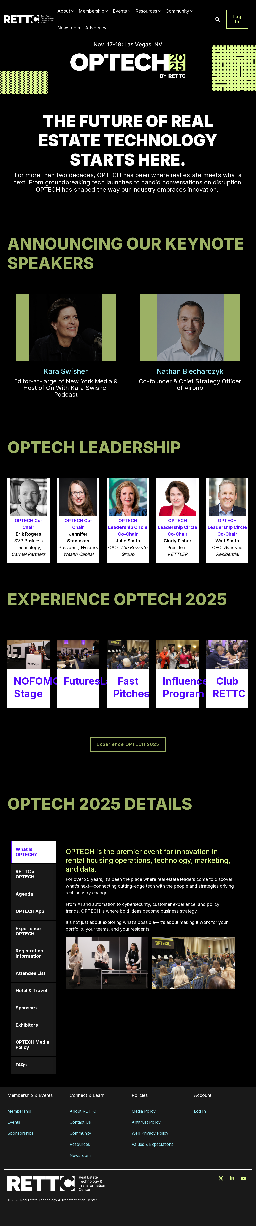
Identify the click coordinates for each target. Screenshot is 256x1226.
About (66, 11)
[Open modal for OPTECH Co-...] (29, 520)
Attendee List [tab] (31, 973)
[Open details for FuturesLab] (78, 674)
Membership (93, 11)
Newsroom (69, 27)
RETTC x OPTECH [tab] (25, 874)
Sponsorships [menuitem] (21, 1133)
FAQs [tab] (21, 1064)
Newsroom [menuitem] (80, 1155)
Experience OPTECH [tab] (28, 931)
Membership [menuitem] (19, 1111)
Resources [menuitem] (80, 1144)
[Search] (217, 19)
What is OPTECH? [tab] (26, 852)
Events (121, 11)
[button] (221, 1178)
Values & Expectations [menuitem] (153, 1144)
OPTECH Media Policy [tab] (33, 1044)
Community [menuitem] (80, 1133)
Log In (237, 19)
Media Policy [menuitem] (144, 1111)
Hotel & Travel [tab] (31, 990)
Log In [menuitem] (200, 1111)
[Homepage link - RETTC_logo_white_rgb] (56, 1188)
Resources (148, 11)
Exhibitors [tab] (27, 1025)
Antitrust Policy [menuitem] (146, 1122)
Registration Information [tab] (29, 953)
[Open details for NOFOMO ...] (29, 674)
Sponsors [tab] (26, 1007)
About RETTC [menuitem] (83, 1111)
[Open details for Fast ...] (128, 674)
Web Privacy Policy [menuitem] (150, 1133)
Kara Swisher (66, 371)
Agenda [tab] (24, 894)
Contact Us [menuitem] (80, 1122)
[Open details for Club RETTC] (227, 674)
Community (179, 11)
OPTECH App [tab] (30, 911)
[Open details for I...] (177, 674)
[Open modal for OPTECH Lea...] (128, 520)
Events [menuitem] (14, 1122)
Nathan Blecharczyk (190, 371)
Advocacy (95, 27)
